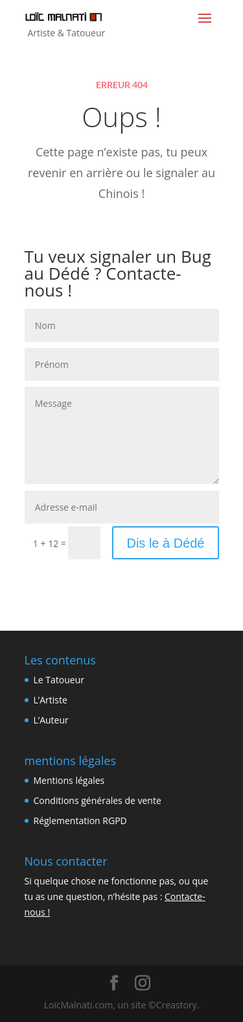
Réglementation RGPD (80, 820)
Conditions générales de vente (97, 800)
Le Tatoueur (59, 680)
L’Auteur (51, 720)
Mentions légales (69, 780)
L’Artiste (50, 700)
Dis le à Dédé (165, 543)
